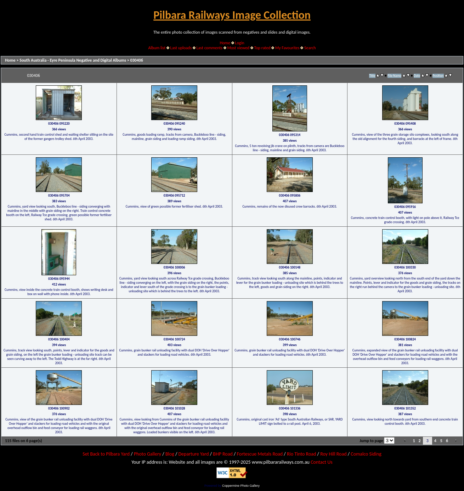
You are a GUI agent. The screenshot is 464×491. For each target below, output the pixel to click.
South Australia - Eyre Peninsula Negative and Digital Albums (72, 60)
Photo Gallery (147, 454)
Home (225, 42)
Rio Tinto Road (301, 454)
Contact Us (322, 462)
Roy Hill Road (333, 454)
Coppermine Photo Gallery (241, 485)
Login (239, 42)
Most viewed (238, 47)
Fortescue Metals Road (260, 454)
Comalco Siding (366, 454)
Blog (169, 454)
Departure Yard (193, 454)
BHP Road (223, 454)
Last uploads (181, 47)
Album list (156, 47)
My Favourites (287, 47)
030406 (136, 60)
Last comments (209, 47)
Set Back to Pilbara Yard (106, 454)
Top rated (262, 47)
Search (310, 47)
